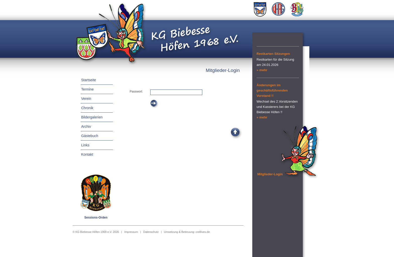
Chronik (87, 108)
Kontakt (87, 154)
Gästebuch (89, 136)
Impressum (131, 231)
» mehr (262, 70)
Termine (87, 89)
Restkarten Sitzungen (273, 54)
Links (85, 145)
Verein (86, 99)
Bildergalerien (92, 117)
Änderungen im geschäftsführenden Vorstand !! (272, 90)
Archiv (86, 126)
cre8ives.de (203, 231)
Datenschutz (151, 231)
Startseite (88, 80)
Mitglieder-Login (270, 174)
